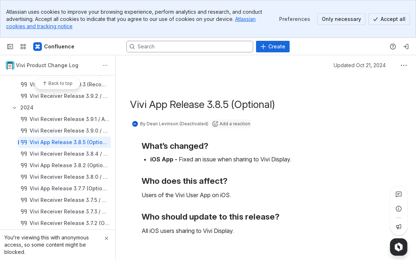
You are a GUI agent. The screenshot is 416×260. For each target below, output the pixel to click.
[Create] (273, 46)
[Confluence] (54, 46)
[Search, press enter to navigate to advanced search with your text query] (189, 46)
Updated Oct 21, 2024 (360, 65)
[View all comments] (398, 194)
